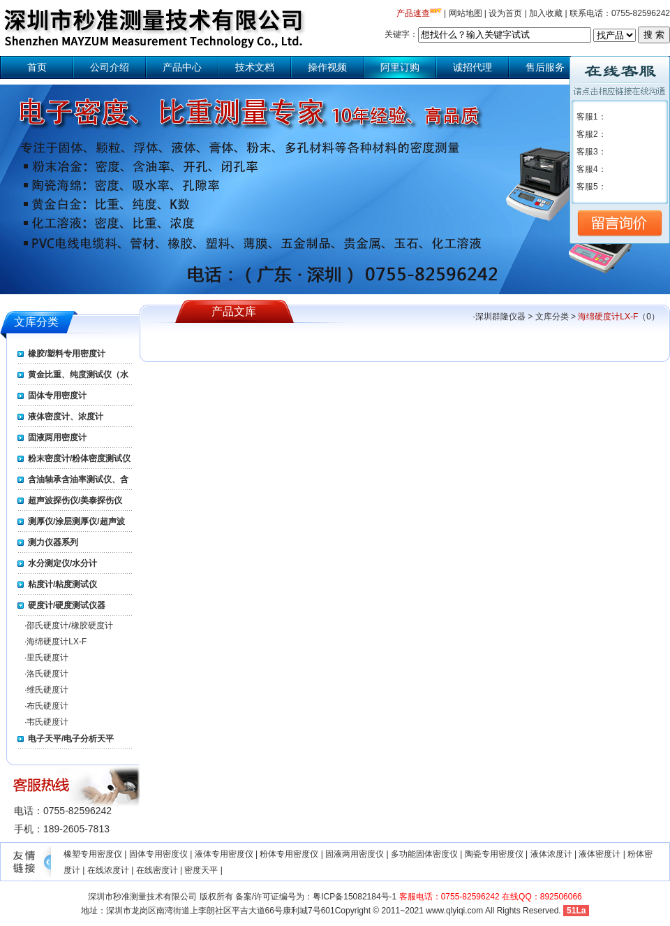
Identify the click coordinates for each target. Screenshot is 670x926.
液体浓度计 (551, 854)
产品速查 (413, 13)
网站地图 (465, 13)
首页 (37, 67)
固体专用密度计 (57, 395)
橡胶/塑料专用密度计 (66, 354)
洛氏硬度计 (47, 674)
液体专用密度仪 (224, 854)
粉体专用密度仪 (289, 854)
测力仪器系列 (53, 542)
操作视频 (327, 67)
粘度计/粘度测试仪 (62, 584)
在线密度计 (157, 870)
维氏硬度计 (47, 690)
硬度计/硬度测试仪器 (66, 605)
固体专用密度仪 (158, 854)
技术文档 (254, 67)
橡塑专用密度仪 (93, 854)
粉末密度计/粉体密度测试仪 (79, 458)
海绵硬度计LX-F (57, 641)
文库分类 (36, 322)
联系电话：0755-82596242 (620, 13)
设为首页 (505, 13)
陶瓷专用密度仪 (494, 854)
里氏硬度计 (47, 658)
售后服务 (545, 67)
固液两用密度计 (57, 437)
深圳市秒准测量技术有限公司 (142, 897)
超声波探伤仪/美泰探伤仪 (75, 500)
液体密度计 (599, 854)
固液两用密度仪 (354, 854)
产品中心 (182, 67)
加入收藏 (546, 13)
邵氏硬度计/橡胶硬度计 (69, 625)
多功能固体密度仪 (424, 854)
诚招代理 (472, 67)
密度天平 (201, 870)
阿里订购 (399, 67)
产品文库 (233, 311)
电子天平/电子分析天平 (71, 739)
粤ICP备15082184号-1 (354, 897)
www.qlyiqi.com (454, 911)
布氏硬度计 (47, 706)
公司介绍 (109, 67)
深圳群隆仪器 (500, 316)
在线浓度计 (108, 870)
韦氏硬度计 (47, 722)
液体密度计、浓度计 (65, 416)
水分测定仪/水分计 (62, 563)
